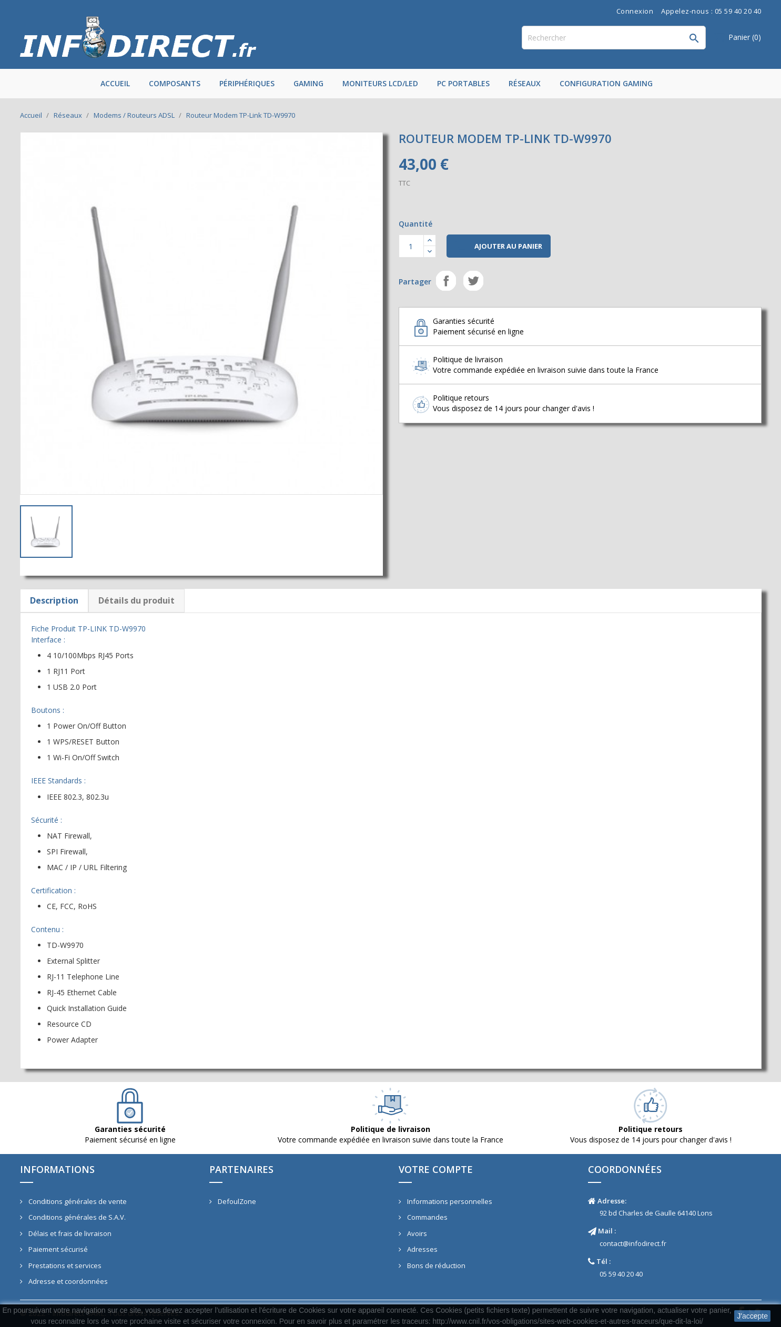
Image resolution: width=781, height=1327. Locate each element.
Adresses (421, 1249)
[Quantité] (411, 246)
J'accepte (752, 1316)
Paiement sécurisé (57, 1249)
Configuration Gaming (606, 83)
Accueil (115, 83)
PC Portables (463, 83)
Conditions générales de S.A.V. (76, 1217)
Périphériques (247, 83)
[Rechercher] (614, 37)
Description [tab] (54, 600)
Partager (446, 280)
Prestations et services (64, 1265)
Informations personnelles (448, 1201)
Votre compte (436, 1169)
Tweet (473, 280)
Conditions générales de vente (77, 1201)
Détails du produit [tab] (136, 600)
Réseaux (525, 83)
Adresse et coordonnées (67, 1281)
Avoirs (416, 1233)
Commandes (426, 1217)
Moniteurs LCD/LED (380, 83)
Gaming (308, 83)
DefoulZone (236, 1201)
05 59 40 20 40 (621, 1274)
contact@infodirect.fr (633, 1243)
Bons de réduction (435, 1265)
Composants (174, 83)
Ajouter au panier (498, 246)
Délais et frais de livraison (69, 1233)
